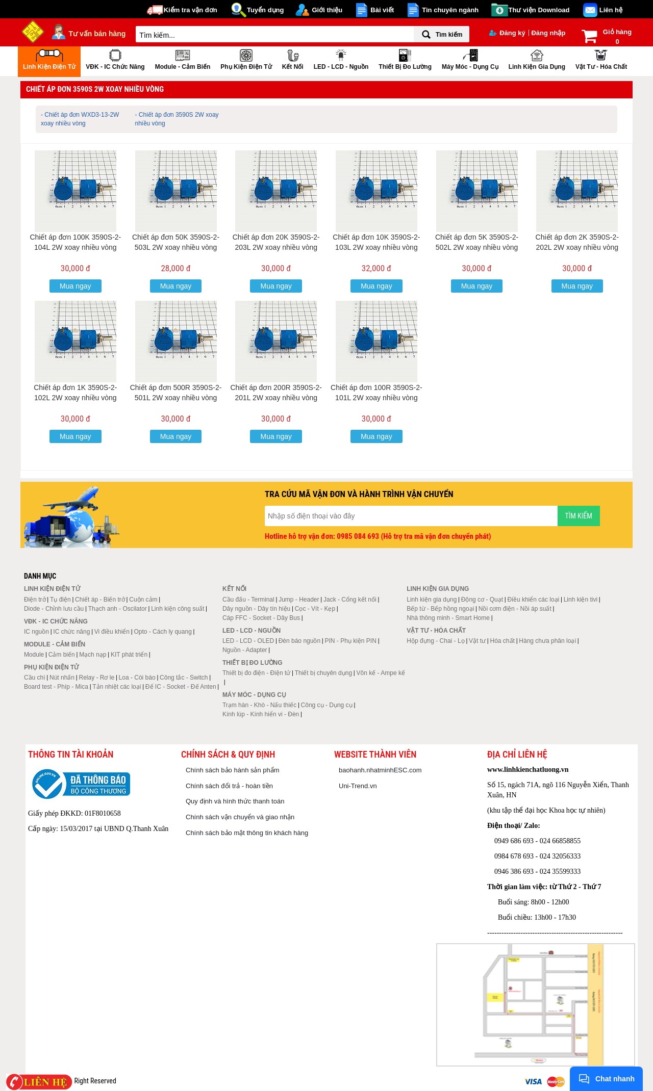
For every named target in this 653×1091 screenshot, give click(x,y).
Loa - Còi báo (137, 677)
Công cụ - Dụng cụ (327, 705)
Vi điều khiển (112, 631)
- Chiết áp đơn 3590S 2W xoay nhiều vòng (177, 119)
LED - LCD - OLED (248, 640)
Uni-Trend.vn (358, 786)
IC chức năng (71, 631)
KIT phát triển (129, 654)
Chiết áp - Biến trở (100, 599)
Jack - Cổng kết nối (349, 599)
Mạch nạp (92, 654)
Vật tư (477, 640)
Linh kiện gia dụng (537, 58)
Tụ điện (60, 599)
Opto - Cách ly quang (162, 631)
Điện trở (35, 599)
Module (34, 654)
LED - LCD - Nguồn (341, 58)
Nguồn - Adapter (244, 650)
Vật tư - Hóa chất (601, 58)
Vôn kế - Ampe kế (381, 673)
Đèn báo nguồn (299, 640)
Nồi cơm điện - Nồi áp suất (515, 608)
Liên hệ (610, 10)
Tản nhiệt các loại (116, 686)
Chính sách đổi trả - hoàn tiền (229, 786)
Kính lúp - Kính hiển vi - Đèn (260, 714)
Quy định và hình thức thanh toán (235, 801)
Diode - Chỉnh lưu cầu (54, 608)
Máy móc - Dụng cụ (470, 58)
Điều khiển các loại (534, 599)
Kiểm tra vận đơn (190, 10)
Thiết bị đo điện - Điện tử (256, 673)
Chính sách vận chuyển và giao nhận (240, 817)
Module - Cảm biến (183, 58)
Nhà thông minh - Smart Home (448, 617)
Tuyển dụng (265, 10)
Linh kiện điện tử (49, 58)
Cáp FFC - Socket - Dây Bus (261, 617)
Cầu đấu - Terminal (248, 599)
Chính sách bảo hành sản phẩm (233, 770)
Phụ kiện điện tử (245, 58)
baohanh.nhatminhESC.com (380, 770)
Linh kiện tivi (580, 599)
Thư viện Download (539, 10)
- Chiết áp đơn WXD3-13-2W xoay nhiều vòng (80, 119)
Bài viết (382, 10)
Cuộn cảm (143, 599)
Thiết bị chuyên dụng (323, 673)
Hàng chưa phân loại (547, 640)
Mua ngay (75, 286)
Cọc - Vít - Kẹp (315, 608)
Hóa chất (502, 640)
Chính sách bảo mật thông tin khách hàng (247, 833)
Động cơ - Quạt (482, 599)
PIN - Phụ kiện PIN (350, 640)
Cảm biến (61, 654)
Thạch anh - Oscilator (117, 608)
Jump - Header (299, 599)
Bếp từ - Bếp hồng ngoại (440, 608)
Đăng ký (507, 33)
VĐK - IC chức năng (115, 58)
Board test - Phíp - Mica (56, 686)
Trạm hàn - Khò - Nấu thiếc (259, 705)
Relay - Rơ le (96, 677)
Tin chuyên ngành (450, 10)
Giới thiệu (327, 10)
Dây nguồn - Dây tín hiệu (256, 608)
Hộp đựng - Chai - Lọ (435, 640)
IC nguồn (36, 631)
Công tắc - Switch (184, 677)
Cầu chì (34, 677)
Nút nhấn (61, 677)
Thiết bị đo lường (405, 58)
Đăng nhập (548, 33)
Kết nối (293, 58)
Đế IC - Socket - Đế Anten (180, 686)
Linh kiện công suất (177, 608)
